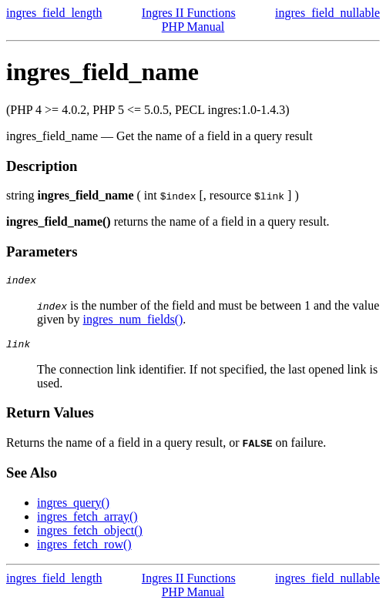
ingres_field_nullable (327, 12)
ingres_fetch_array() (87, 521)
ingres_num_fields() (133, 321)
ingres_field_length (54, 12)
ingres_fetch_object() (90, 534)
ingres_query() (73, 507)
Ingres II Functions (189, 12)
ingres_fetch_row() (84, 548)
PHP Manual (193, 26)
